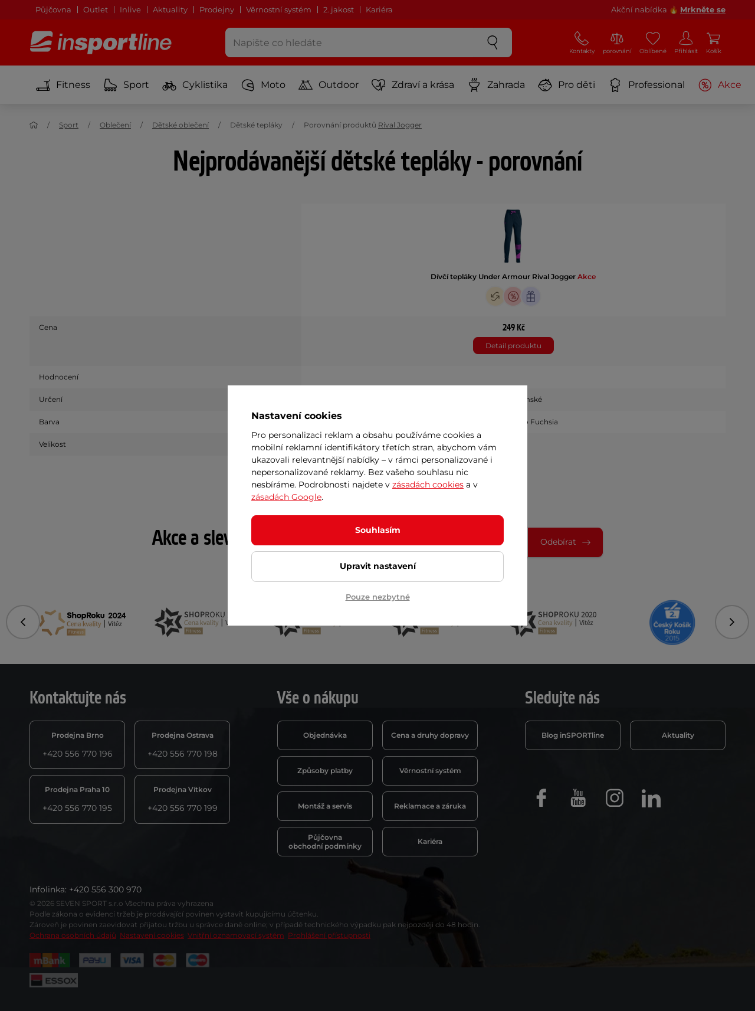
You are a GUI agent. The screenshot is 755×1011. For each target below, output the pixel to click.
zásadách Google (286, 497)
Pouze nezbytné (378, 596)
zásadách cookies (428, 484)
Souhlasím (378, 530)
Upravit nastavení (378, 566)
